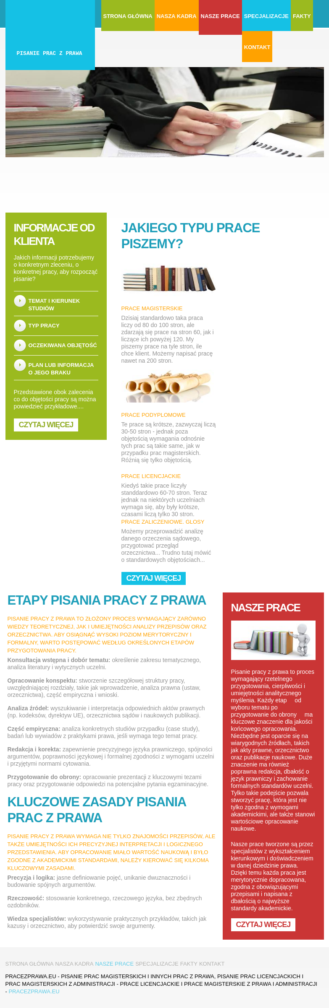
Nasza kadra (177, 16)
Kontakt (257, 47)
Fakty (302, 16)
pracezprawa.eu (33, 991)
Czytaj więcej (46, 425)
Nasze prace (220, 16)
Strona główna (128, 16)
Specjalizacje (266, 16)
